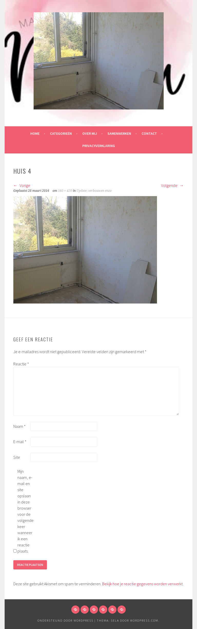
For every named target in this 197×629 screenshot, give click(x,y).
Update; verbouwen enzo (94, 191)
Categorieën (61, 133)
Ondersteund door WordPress (65, 620)
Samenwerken (119, 133)
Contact (149, 133)
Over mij (89, 133)
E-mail (19, 441)
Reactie (21, 363)
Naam (19, 426)
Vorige (21, 185)
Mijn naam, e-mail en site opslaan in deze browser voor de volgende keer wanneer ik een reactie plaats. (25, 511)
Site (16, 457)
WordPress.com (144, 620)
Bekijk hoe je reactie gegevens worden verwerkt (142, 583)
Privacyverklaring (98, 145)
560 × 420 (65, 191)
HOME (35, 133)
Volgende (172, 185)
